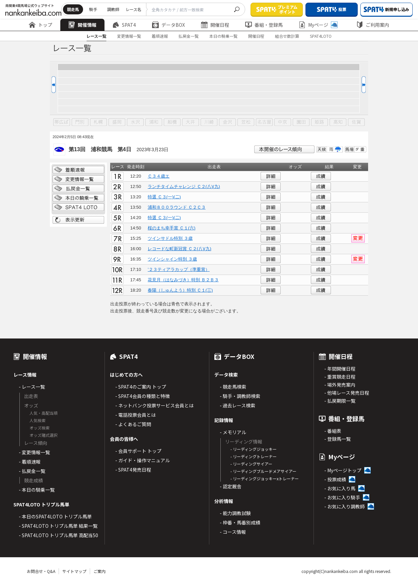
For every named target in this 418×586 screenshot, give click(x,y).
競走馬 (73, 9)
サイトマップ (74, 571)
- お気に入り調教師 (344, 506)
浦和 (153, 122)
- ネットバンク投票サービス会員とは (154, 405)
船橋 (172, 122)
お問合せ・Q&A (41, 571)
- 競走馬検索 (233, 386)
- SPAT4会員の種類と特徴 (142, 396)
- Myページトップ (342, 470)
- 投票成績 (335, 479)
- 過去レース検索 (237, 405)
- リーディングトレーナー (253, 456)
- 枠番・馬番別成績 (240, 522)
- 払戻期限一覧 (339, 400)
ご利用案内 (372, 24)
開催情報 (82, 24)
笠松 (245, 122)
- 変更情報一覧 (34, 452)
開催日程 (215, 24)
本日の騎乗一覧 (223, 36)
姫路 (319, 122)
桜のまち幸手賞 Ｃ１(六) (171, 227)
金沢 (227, 122)
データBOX (168, 24)
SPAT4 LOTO (78, 207)
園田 (301, 122)
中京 (282, 122)
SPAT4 (124, 24)
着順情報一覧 (78, 170)
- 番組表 (332, 430)
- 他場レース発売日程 (346, 392)
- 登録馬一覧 (337, 438)
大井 (190, 122)
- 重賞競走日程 (339, 376)
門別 (80, 122)
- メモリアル (233, 432)
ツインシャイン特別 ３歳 (172, 259)
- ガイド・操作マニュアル (142, 460)
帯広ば (61, 122)
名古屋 (264, 122)
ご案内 (99, 571)
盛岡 (117, 122)
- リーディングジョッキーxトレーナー (264, 478)
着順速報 (160, 36)
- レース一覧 (32, 386)
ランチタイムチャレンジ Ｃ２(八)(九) (184, 186)
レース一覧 (96, 36)
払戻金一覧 (189, 36)
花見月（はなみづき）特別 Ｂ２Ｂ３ (183, 279)
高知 (338, 122)
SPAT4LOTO (321, 36)
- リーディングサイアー (251, 464)
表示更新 (78, 220)
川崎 (209, 122)
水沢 (135, 122)
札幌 (98, 122)
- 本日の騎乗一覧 (37, 489)
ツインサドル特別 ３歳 (170, 238)
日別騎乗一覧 (78, 198)
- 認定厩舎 (230, 486)
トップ (40, 24)
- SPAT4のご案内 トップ (140, 386)
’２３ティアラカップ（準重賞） (179, 269)
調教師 (113, 9)
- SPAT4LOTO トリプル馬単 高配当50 (58, 535)
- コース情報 (233, 531)
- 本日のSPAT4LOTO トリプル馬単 (55, 516)
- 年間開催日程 (339, 368)
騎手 (93, 9)
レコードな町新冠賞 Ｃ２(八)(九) (179, 248)
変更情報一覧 (129, 36)
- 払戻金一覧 (32, 471)
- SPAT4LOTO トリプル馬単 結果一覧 (58, 525)
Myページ (318, 24)
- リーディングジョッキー (253, 449)
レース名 (133, 9)
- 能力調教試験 (235, 513)
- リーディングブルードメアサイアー (263, 471)
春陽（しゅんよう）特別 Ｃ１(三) (180, 290)
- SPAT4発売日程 (133, 469)
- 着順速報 (30, 461)
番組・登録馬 (264, 24)
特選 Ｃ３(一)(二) (164, 196)
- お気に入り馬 (339, 488)
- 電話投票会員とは (135, 414)
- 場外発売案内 (339, 384)
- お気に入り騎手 (342, 497)
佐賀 (356, 122)
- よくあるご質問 (133, 424)
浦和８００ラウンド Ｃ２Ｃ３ (177, 207)
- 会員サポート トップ (138, 451)
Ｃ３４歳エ (158, 176)
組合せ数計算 (287, 36)
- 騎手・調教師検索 (240, 396)
